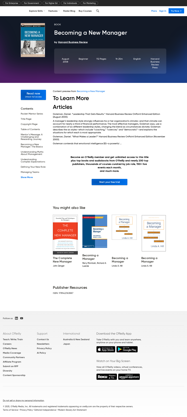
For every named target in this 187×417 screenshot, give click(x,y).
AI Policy (41, 352)
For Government (31, 3)
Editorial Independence (45, 410)
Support (42, 333)
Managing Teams (30, 172)
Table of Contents (30, 129)
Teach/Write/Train (13, 339)
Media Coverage (12, 352)
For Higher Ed (51, 3)
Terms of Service (10, 410)
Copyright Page (29, 124)
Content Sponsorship (14, 375)
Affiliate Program (12, 361)
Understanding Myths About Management (32, 153)
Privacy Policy (44, 348)
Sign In (162, 10)
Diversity (7, 370)
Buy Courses (85, 10)
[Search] (97, 10)
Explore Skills (37, 10)
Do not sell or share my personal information (23, 400)
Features (54, 10)
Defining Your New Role (33, 167)
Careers (7, 343)
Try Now (176, 10)
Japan (66, 343)
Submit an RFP (10, 366)
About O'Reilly (12, 333)
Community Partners (14, 357)
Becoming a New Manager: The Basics (32, 145)
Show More (27, 177)
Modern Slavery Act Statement (72, 410)
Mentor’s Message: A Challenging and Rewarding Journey (32, 136)
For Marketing (89, 3)
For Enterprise (11, 3)
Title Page (26, 119)
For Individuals (70, 3)
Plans (154, 10)
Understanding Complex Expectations (33, 160)
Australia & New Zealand (76, 339)
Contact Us (43, 339)
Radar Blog (69, 10)
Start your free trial (109, 182)
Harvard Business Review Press (155, 63)
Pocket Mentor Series (32, 114)
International (71, 333)
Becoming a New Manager (91, 91)
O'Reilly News (10, 348)
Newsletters (43, 343)
